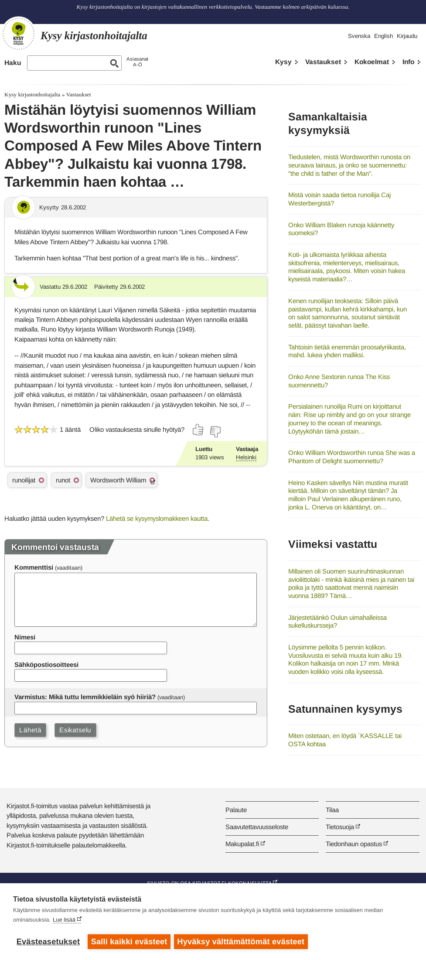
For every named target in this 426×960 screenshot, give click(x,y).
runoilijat (23, 480)
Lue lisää (64, 920)
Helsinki (246, 457)
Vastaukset (323, 61)
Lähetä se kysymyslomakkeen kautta (157, 518)
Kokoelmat (371, 61)
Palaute (236, 809)
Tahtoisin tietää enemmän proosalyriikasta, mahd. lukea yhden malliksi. (347, 351)
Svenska (359, 36)
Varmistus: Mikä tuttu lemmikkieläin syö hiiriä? (85, 696)
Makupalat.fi (242, 843)
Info (408, 61)
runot (63, 480)
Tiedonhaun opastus (354, 843)
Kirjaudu (407, 36)
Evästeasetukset (48, 941)
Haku (12, 62)
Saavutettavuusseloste (256, 826)
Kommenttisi (33, 567)
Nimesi (24, 637)
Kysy (283, 61)
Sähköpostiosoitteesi (46, 664)
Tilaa (332, 809)
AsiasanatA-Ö (137, 61)
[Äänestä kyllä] (198, 429)
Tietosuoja (340, 826)
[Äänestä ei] (215, 431)
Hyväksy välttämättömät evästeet (242, 941)
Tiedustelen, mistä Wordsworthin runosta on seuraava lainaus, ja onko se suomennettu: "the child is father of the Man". (349, 165)
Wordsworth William (118, 480)
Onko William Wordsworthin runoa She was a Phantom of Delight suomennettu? (351, 457)
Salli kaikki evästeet (129, 941)
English (383, 36)
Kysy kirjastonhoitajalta (32, 94)
